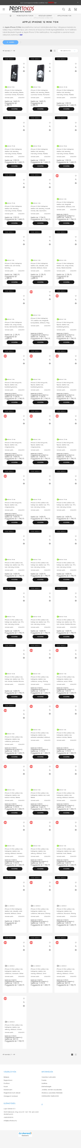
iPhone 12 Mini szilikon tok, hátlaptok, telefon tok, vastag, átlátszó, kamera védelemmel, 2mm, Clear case (14, 855)
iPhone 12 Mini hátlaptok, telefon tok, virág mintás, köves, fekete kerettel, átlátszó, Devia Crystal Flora (65, 270)
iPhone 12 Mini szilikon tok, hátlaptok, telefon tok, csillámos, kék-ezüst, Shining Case (40, 914)
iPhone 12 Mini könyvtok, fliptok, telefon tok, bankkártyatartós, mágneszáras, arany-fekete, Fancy (66, 329)
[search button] (63, 9)
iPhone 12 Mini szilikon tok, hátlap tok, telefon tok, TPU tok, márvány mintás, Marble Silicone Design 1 (40, 508)
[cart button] (75, 9)
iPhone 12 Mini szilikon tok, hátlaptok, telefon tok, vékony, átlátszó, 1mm (40, 853)
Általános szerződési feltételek (52, 1095)
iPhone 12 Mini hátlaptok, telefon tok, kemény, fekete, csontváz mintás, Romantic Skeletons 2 (40, 95)
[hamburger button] (4, 9)
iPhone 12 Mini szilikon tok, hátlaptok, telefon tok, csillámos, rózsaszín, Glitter (14, 973)
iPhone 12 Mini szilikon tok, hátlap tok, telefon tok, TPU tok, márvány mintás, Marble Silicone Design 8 (40, 625)
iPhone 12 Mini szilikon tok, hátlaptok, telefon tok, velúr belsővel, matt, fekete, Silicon (66, 854)
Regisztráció (8, 1082)
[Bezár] (77, 2)
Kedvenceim (8, 1092)
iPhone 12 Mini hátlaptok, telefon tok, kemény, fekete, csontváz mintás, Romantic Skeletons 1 (14, 95)
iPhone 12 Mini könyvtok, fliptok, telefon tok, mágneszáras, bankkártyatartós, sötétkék (14, 508)
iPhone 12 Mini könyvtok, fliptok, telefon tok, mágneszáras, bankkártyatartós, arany (13, 448)
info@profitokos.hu (10, 1123)
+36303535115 (8, 1119)
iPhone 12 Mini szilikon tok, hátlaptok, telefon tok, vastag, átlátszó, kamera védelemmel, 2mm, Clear (66, 798)
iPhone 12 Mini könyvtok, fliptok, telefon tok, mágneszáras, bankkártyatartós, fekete (39, 448)
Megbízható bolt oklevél (12, 1095)
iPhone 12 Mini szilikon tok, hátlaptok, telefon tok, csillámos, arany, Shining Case (40, 682)
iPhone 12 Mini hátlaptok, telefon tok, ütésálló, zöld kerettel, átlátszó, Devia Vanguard (13, 914)
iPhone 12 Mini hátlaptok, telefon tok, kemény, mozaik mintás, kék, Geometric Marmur (40, 211)
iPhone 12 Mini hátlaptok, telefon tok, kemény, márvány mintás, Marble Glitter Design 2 (13, 154)
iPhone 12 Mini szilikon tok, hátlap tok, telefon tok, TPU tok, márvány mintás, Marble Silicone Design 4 (40, 568)
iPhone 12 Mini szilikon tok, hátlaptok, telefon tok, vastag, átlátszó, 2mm (40, 973)
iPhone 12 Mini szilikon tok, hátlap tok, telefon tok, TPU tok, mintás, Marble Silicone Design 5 (66, 625)
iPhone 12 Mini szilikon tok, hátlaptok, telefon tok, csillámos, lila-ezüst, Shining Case (66, 914)
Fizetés (44, 1082)
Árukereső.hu (25, 1137)
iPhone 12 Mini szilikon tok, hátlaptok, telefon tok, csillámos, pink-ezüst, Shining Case (14, 742)
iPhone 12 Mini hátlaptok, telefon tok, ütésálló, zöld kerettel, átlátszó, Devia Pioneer (39, 269)
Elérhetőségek (46, 1089)
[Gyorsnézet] (23, 69)
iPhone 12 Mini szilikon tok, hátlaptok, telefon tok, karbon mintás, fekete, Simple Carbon (14, 798)
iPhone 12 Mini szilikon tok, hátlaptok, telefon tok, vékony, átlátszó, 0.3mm (66, 973)
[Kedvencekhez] (23, 65)
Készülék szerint (45, 18)
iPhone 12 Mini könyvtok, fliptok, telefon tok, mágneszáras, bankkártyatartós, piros (65, 448)
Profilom (7, 1085)
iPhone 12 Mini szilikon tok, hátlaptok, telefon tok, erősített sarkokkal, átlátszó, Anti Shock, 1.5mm (40, 738)
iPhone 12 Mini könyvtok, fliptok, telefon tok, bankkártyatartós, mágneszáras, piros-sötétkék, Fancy (65, 389)
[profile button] (69, 9)
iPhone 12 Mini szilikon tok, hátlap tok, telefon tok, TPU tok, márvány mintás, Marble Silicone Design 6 (66, 568)
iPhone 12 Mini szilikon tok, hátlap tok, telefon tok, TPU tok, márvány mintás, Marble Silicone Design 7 (14, 625)
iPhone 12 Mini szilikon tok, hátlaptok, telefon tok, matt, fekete (40, 797)
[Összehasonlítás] (23, 73)
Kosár (6, 1089)
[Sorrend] (67, 53)
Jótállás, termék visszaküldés (52, 1092)
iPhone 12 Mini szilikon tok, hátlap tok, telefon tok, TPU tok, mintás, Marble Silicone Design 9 (14, 682)
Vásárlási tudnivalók (49, 1079)
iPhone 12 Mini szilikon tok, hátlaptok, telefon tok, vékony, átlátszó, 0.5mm (14, 1029)
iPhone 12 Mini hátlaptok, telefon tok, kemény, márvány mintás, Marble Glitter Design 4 (65, 154)
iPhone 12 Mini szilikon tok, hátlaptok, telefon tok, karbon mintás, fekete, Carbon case (66, 738)
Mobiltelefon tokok (25, 18)
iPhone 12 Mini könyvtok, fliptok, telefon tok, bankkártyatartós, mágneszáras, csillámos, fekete (39, 389)
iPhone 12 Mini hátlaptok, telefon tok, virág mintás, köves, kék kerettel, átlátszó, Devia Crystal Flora (14, 328)
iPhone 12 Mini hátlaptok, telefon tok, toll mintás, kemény (13, 268)
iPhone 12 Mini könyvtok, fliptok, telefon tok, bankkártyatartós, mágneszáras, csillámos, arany (13, 389)
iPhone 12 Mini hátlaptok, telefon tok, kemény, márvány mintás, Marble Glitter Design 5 (13, 211)
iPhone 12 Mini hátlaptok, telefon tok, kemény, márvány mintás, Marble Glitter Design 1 (65, 95)
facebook (42, 1107)
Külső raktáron (9, 61)
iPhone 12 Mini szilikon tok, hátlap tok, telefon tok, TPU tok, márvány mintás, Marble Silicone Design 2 (66, 508)
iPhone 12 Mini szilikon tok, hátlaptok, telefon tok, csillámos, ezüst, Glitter (66, 681)
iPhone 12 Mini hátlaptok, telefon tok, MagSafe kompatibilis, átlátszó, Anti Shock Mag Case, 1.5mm (66, 207)
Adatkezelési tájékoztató (50, 1098)
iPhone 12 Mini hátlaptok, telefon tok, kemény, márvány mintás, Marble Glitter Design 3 (39, 154)
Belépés (6, 1079)
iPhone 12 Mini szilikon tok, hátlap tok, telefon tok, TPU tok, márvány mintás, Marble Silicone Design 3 (14, 568)
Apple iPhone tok (64, 18)
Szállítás (44, 1085)
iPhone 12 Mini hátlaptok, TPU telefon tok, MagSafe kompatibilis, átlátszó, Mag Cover (40, 323)
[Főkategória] (10, 18)
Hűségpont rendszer (11, 1098)
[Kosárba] (14, 111)
